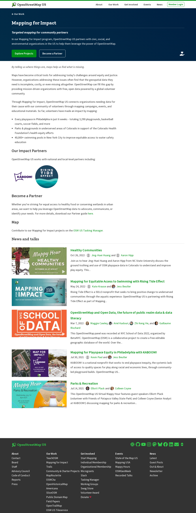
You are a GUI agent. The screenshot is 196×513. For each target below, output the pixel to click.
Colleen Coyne (120, 388)
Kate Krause (96, 286)
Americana (52, 488)
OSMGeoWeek (123, 471)
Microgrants (87, 471)
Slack (84, 475)
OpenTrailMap (54, 505)
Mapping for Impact (57, 462)
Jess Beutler (121, 286)
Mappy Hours (122, 466)
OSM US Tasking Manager (88, 230)
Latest (153, 458)
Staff (14, 466)
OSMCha (50, 479)
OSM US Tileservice (57, 510)
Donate (86, 497)
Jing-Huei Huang (99, 255)
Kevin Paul (94, 357)
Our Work (113, 4)
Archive (154, 475)
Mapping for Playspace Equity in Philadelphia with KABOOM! (113, 352)
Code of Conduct (21, 475)
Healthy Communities (86, 250)
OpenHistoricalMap (57, 484)
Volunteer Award (90, 492)
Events (147, 4)
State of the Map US (126, 458)
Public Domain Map (57, 497)
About (99, 4)
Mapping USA (122, 462)
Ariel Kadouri (118, 323)
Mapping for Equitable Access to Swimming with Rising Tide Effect (117, 281)
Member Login (176, 4)
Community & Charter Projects (63, 471)
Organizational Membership (96, 466)
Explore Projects (24, 53)
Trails (49, 466)
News (159, 4)
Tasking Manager (90, 479)
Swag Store (87, 488)
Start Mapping (89, 458)
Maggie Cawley (96, 323)
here (90, 213)
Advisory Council (21, 471)
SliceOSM (51, 492)
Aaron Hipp (125, 255)
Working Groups (89, 484)
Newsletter (156, 471)
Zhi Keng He (139, 323)
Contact (16, 458)
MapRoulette (53, 475)
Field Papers (53, 501)
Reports (16, 479)
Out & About (157, 466)
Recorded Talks (123, 475)
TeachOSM (52, 458)
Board (15, 462)
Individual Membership (93, 462)
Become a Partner (52, 53)
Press (15, 484)
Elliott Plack (95, 388)
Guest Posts (156, 462)
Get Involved (131, 4)
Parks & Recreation (84, 383)
